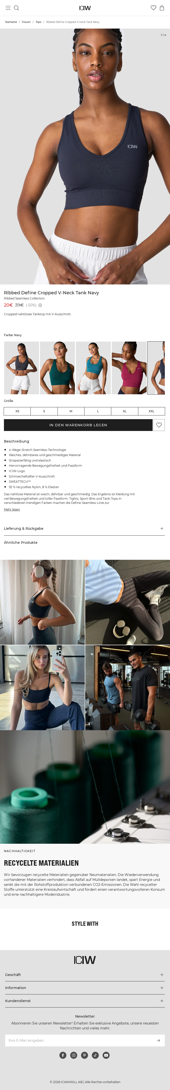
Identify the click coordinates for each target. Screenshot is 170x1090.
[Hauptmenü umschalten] (8, 8)
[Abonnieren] (158, 1040)
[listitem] (21, 367)
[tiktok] (95, 1055)
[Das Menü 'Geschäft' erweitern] (85, 974)
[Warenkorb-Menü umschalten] (162, 8)
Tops (38, 22)
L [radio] (98, 411)
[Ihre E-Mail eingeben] (78, 1040)
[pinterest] (84, 1055)
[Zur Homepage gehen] (85, 8)
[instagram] (74, 1055)
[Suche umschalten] (16, 8)
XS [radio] (17, 411)
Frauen (26, 22)
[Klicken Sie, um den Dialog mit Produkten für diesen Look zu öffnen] (42, 602)
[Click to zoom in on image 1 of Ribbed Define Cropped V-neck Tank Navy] (85, 156)
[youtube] (106, 1055)
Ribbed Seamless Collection (24, 298)
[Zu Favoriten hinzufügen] (159, 425)
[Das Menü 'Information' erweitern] (85, 987)
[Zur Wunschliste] (153, 8)
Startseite (11, 22)
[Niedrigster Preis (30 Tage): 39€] (40, 305)
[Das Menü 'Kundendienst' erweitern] (85, 1000)
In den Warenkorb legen (78, 425)
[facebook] (63, 1055)
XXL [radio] (151, 411)
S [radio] (44, 411)
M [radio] (71, 411)
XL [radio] (125, 411)
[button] (84, 528)
